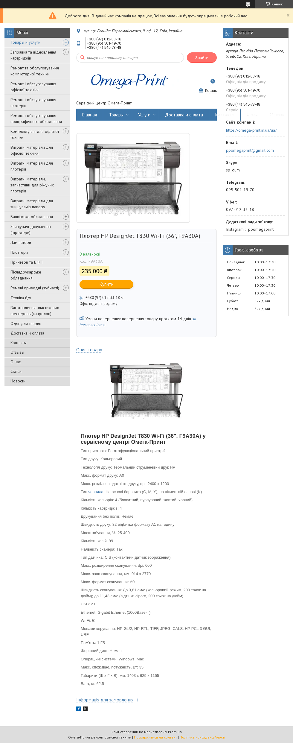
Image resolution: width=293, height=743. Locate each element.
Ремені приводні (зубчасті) (34, 288)
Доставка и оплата (27, 333)
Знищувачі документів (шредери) (30, 229)
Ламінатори (20, 242)
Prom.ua (175, 732)
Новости (17, 381)
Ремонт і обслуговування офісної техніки (33, 86)
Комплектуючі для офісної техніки (34, 134)
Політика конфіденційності (202, 737)
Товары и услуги (25, 42)
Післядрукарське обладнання (25, 275)
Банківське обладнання (31, 216)
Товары (116, 115)
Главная (89, 115)
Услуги (144, 115)
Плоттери (19, 252)
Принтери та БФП (26, 262)
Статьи (16, 371)
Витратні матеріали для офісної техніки (31, 150)
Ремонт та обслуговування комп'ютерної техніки (34, 71)
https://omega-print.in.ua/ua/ (251, 130)
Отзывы (17, 352)
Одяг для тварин (25, 323)
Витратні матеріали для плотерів (31, 166)
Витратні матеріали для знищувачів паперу (31, 203)
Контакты (18, 342)
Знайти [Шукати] (201, 57)
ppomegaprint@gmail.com (250, 150)
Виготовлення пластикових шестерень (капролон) (34, 310)
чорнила (95, 492)
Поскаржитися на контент (155, 737)
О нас (15, 361)
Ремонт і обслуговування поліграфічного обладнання (36, 118)
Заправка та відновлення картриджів (33, 55)
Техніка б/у (20, 297)
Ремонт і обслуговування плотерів (33, 102)
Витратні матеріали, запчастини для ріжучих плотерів (32, 185)
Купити (107, 284)
